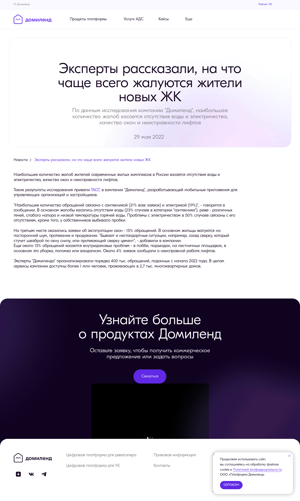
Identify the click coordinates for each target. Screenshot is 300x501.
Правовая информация (175, 455)
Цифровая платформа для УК (93, 466)
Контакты (162, 466)
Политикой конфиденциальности (257, 470)
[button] (149, 376)
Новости (21, 160)
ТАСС (95, 190)
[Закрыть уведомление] (289, 455)
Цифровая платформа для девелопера (101, 455)
